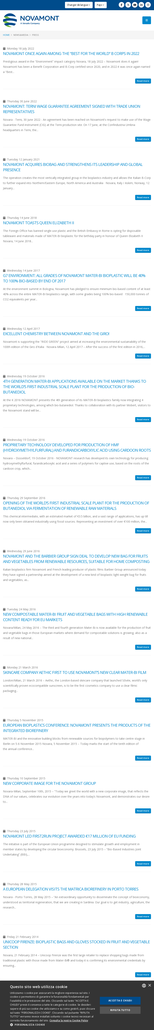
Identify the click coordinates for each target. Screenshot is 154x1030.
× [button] (149, 985)
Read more (143, 80)
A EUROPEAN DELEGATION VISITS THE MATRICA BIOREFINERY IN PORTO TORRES (70, 889)
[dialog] (77, 1005)
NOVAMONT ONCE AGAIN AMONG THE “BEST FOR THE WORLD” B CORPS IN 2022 (71, 53)
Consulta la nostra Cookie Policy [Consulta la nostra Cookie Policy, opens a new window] (69, 1020)
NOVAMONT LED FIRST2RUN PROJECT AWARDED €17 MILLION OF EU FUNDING (69, 836)
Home (6, 34)
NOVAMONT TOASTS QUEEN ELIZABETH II (38, 222)
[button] (53, 1025)
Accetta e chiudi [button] (120, 1000)
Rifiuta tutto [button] (120, 1010)
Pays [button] (100, 5)
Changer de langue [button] (78, 5)
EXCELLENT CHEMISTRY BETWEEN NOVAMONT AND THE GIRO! (56, 333)
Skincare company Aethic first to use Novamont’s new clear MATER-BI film (74, 672)
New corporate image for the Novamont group (49, 783)
